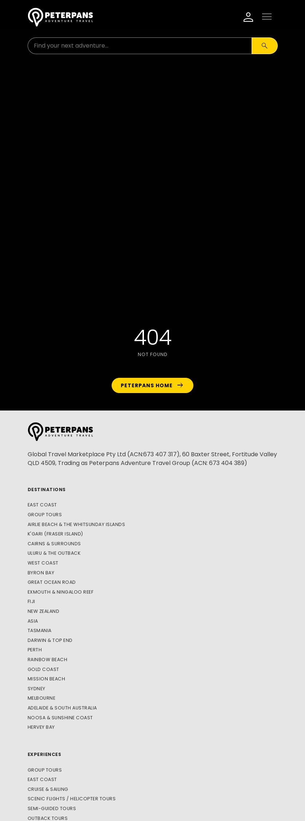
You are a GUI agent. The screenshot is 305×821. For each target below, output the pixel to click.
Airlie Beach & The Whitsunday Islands (76, 524)
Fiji (31, 601)
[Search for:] (140, 45)
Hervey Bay (41, 727)
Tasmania (40, 630)
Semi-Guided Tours (52, 808)
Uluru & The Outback (54, 553)
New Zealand (44, 611)
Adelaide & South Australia (62, 708)
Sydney (36, 688)
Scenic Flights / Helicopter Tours (72, 799)
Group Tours (45, 514)
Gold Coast (43, 669)
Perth (35, 650)
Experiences (44, 754)
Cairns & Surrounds (54, 544)
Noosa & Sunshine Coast (60, 718)
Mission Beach (46, 679)
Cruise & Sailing (48, 789)
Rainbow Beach (48, 659)
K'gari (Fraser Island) (55, 534)
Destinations (47, 489)
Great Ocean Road (52, 582)
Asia (33, 621)
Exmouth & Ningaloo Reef (61, 592)
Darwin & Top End (50, 640)
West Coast (43, 563)
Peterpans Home (152, 385)
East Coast (42, 505)
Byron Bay (41, 573)
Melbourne (42, 698)
